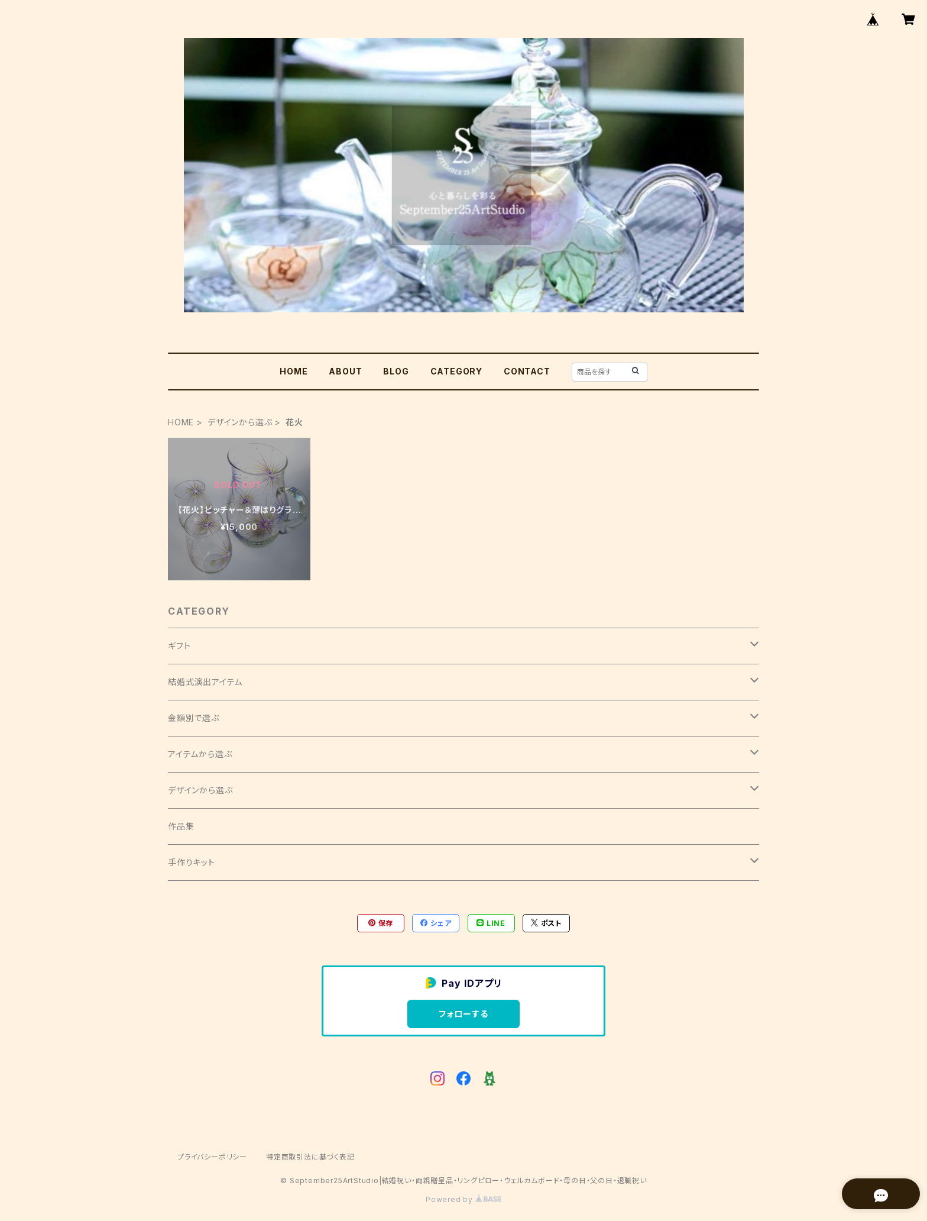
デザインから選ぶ (240, 422)
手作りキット (191, 862)
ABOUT (345, 371)
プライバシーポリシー (212, 1156)
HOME (293, 371)
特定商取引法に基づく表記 (310, 1156)
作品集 (181, 826)
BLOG (396, 371)
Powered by (463, 1199)
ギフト (179, 646)
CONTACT (527, 371)
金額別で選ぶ (193, 718)
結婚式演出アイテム (205, 682)
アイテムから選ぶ (200, 754)
